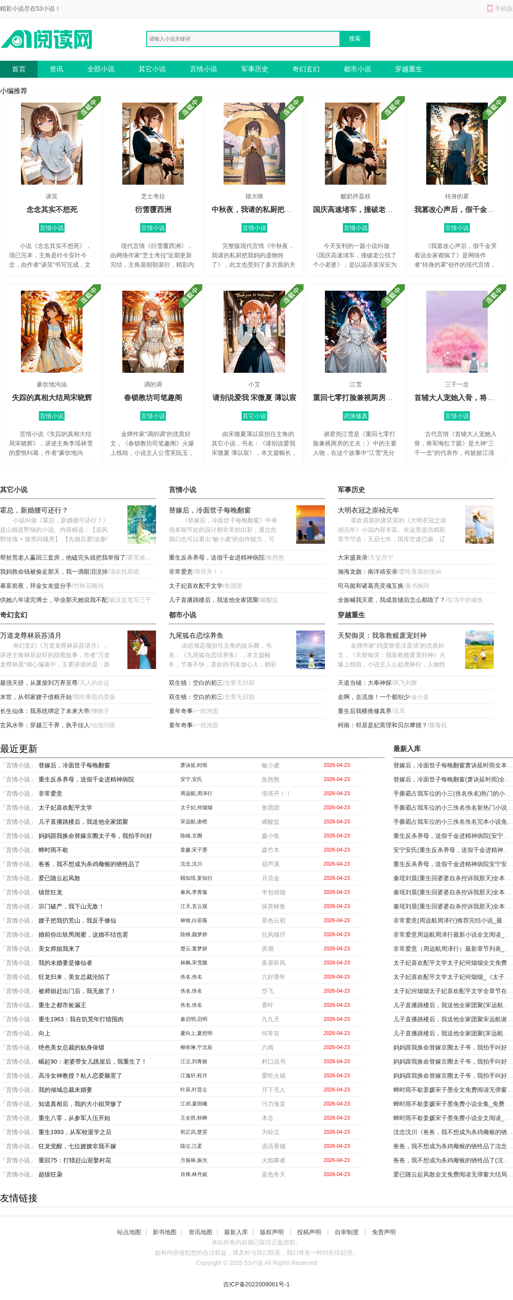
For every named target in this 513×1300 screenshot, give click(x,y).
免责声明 (384, 1232)
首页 (19, 69)
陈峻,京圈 (191, 836)
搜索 (355, 38)
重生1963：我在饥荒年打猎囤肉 (81, 1019)
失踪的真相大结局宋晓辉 (52, 398)
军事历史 (254, 69)
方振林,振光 (193, 1160)
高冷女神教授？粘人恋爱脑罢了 (80, 1075)
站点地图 (129, 1232)
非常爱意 (181, 571)
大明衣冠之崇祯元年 (368, 510)
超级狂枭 (50, 1174)
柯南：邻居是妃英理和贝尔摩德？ (383, 725)
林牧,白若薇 (193, 920)
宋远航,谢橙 (193, 822)
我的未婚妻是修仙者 (65, 962)
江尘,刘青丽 (193, 1061)
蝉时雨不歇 (53, 849)
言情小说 (203, 69)
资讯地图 (200, 1232)
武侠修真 (356, 416)
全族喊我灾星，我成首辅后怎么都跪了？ (391, 599)
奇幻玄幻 (306, 69)
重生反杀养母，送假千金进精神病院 (217, 557)
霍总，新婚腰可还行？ (34, 510)
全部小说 (101, 69)
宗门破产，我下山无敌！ (71, 906)
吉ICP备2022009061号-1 (256, 1284)
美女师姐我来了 (59, 948)
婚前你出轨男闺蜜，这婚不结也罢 (83, 934)
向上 (44, 1033)
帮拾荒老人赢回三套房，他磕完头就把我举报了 (63, 557)
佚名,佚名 (191, 977)
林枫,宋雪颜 (193, 963)
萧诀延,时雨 (193, 765)
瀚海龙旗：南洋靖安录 (368, 571)
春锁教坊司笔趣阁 (153, 398)
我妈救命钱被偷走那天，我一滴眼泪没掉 (54, 571)
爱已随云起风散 (59, 878)
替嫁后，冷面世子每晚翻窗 (210, 510)
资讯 (56, 69)
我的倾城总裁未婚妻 (65, 1089)
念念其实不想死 (52, 210)
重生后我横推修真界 (365, 710)
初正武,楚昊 (193, 1132)
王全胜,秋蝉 (193, 1118)
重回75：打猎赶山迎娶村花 (74, 1160)
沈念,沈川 (191, 864)
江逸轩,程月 (193, 1076)
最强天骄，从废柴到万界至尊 (39, 682)
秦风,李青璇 (193, 892)
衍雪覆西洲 (153, 210)
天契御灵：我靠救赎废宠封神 (382, 635)
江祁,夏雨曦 (193, 1104)
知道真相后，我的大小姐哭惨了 (80, 1103)
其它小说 (152, 69)
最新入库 (236, 1232)
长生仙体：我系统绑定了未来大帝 (45, 710)
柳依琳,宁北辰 (196, 1047)
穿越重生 (408, 69)
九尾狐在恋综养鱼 (196, 635)
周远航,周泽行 (196, 793)
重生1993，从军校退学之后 (75, 1132)
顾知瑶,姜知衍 (196, 878)
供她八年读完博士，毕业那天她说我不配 (54, 599)
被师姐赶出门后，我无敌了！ (77, 991)
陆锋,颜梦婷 (193, 934)
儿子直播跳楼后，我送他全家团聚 (214, 599)
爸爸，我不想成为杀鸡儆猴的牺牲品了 (89, 864)
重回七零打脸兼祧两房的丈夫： (364, 398)
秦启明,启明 (193, 1019)
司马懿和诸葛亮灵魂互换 (371, 585)
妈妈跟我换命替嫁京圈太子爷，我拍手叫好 (95, 835)
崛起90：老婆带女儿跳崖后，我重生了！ (92, 1061)
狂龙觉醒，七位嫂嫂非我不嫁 (77, 1146)
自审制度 (347, 1232)
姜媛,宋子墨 (193, 850)
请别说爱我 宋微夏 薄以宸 (254, 398)
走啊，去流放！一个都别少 (374, 696)
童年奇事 (181, 710)
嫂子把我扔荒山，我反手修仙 (77, 920)
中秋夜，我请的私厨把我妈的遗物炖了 (273, 210)
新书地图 (165, 1232)
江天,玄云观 (193, 906)
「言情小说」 (18, 765)
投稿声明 (309, 1232)
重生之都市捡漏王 (62, 1005)
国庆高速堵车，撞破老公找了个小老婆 (374, 210)
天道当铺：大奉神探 (365, 682)
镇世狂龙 (50, 892)
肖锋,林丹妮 (193, 1174)
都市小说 (357, 69)
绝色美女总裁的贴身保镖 (71, 1047)
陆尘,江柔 (191, 1146)
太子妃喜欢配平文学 (196, 585)
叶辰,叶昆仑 (193, 1090)
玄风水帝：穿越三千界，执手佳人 (45, 725)
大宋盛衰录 (353, 557)
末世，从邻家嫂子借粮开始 (36, 696)
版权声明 (272, 1232)
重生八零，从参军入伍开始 (74, 1117)
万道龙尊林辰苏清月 (31, 635)
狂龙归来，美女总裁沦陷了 (74, 976)
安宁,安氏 (191, 779)
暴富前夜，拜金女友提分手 (36, 585)
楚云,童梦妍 (193, 949)
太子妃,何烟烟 (196, 808)
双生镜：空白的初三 (196, 682)
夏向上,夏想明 (196, 1033)
